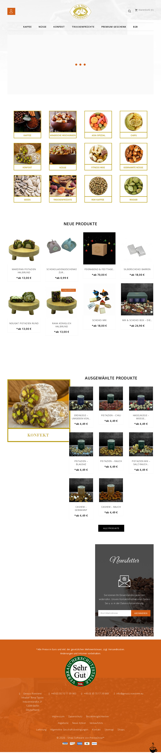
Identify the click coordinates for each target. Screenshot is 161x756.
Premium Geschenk (113, 26)
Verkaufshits (96, 726)
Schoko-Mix (99, 320)
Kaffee (27, 26)
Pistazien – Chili (111, 416)
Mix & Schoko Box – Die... (137, 320)
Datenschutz (75, 720)
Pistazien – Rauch (111, 463)
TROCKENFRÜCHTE (83, 26)
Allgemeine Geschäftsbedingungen (69, 733)
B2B (135, 26)
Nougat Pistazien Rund (24, 324)
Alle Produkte (111, 532)
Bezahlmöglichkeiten (97, 720)
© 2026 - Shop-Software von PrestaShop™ (80, 741)
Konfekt (59, 26)
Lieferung (41, 733)
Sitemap (109, 733)
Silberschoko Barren (137, 269)
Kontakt (96, 733)
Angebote (63, 726)
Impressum (58, 720)
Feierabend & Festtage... (99, 269)
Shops (121, 733)
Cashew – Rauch (111, 509)
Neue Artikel (79, 726)
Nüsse (43, 26)
